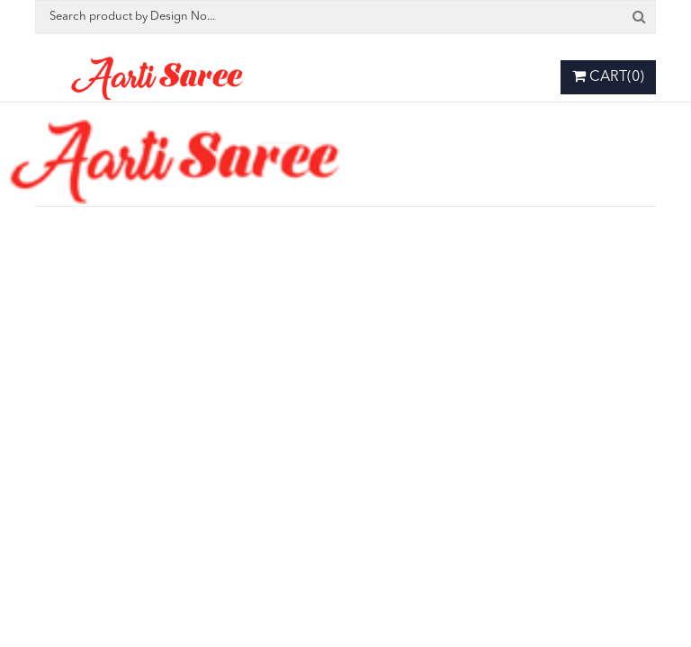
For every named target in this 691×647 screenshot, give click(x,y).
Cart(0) (608, 76)
